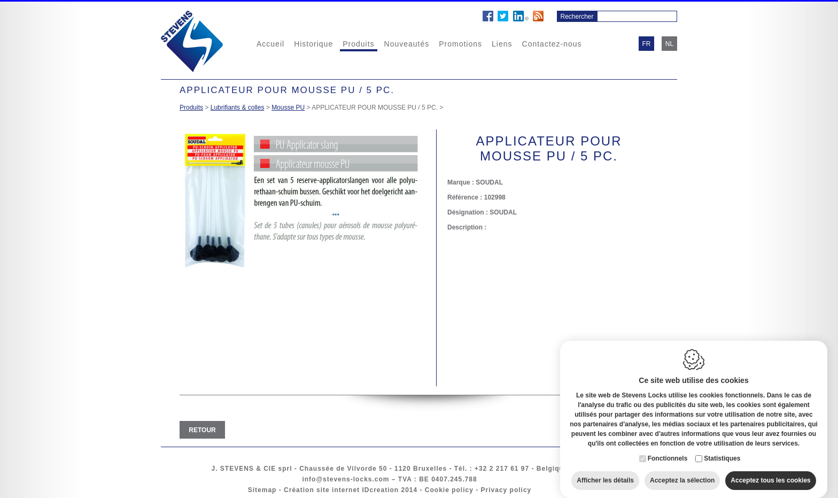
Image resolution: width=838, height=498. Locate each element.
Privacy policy (506, 490)
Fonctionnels (668, 449)
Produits (358, 44)
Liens (502, 44)
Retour (202, 430)
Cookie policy (449, 490)
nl (669, 44)
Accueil (270, 44)
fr (646, 44)
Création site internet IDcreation (341, 490)
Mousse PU (288, 107)
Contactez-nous (552, 44)
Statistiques (722, 449)
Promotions (460, 44)
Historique (313, 44)
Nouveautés (407, 44)
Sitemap (262, 490)
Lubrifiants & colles (238, 107)
